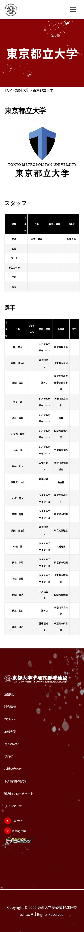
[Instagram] (15, 830)
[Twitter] (13, 820)
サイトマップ (13, 806)
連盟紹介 (10, 694)
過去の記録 (11, 744)
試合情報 (10, 706)
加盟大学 (22, 90)
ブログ (8, 756)
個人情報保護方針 (16, 781)
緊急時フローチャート (18, 793)
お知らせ (10, 719)
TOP (8, 90)
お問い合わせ (13, 769)
